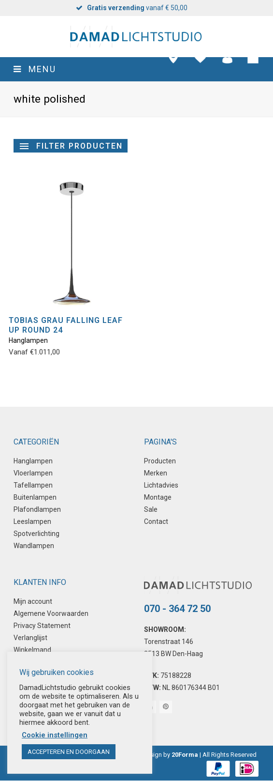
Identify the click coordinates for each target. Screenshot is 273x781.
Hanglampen (28, 340)
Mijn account (33, 601)
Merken (155, 473)
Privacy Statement (42, 625)
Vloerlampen (33, 473)
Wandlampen (34, 546)
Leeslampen (32, 521)
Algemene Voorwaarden (51, 613)
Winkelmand (32, 650)
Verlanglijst (30, 638)
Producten (160, 461)
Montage (158, 497)
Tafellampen (33, 485)
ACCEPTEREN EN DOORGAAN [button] (69, 751)
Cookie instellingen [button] (54, 735)
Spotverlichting (36, 533)
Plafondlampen (37, 509)
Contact (156, 521)
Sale (151, 509)
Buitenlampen (35, 497)
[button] (136, 69)
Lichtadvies (161, 485)
